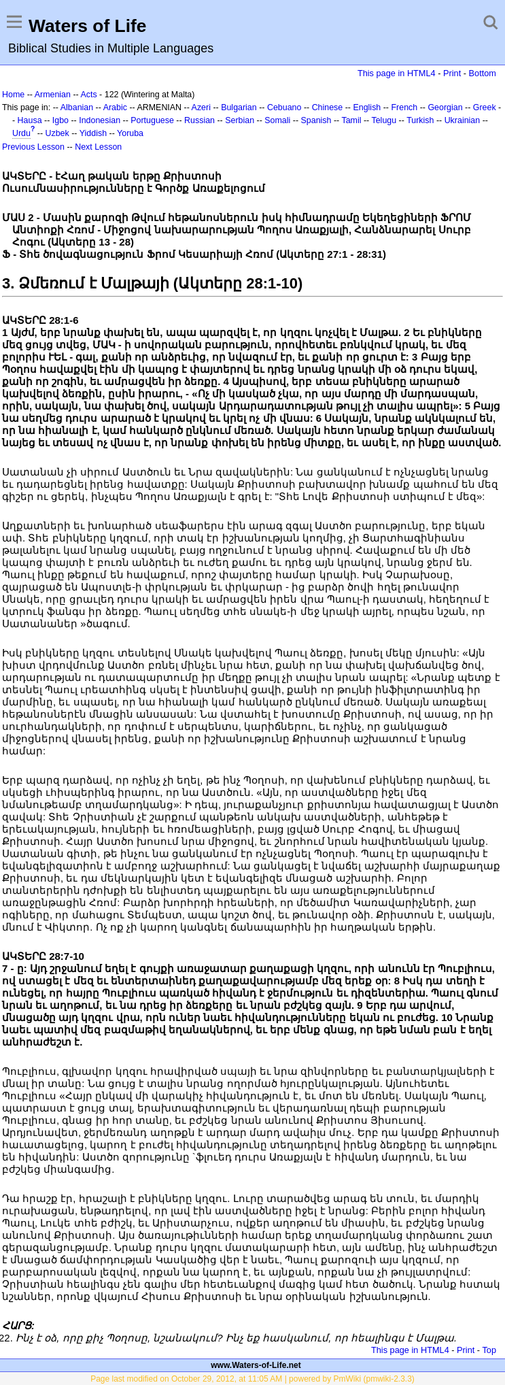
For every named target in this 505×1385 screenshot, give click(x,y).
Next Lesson (98, 147)
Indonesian (99, 120)
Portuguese (152, 120)
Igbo (60, 120)
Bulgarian (239, 107)
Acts (88, 94)
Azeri (201, 107)
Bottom (482, 73)
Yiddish (93, 133)
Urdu (21, 133)
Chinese (327, 107)
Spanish (316, 120)
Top (489, 1350)
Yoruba (130, 133)
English (367, 107)
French (404, 107)
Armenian (53, 94)
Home (13, 94)
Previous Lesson (33, 147)
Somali (277, 120)
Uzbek (57, 133)
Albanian (76, 107)
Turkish (420, 120)
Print (452, 73)
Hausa (30, 120)
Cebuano (284, 107)
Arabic (115, 107)
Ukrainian (463, 120)
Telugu (383, 120)
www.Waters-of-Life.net (255, 1365)
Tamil (351, 120)
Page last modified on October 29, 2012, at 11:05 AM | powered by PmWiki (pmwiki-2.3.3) (252, 1379)
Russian (199, 120)
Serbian (239, 120)
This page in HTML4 (397, 73)
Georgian (445, 107)
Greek (484, 107)
